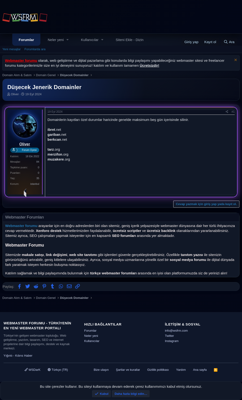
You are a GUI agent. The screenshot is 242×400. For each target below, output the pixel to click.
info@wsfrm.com (176, 330)
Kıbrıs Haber (23, 355)
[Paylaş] (227, 112)
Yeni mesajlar (11, 49)
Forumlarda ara (35, 49)
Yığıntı (8, 355)
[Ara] (229, 42)
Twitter (169, 336)
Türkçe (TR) (58, 369)
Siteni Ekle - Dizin (130, 40)
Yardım (181, 369)
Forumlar (26, 40)
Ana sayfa (200, 369)
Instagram (172, 341)
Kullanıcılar (89, 40)
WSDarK (32, 369)
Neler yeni (56, 40)
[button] (67, 39)
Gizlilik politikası (158, 369)
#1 (233, 111)
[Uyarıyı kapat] (235, 60)
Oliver (15, 94)
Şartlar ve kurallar (128, 369)
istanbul (34, 183)
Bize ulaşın (101, 369)
